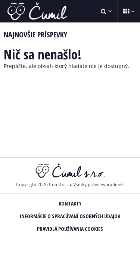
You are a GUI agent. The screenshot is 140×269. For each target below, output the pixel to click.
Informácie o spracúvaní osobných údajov (70, 216)
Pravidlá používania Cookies (70, 228)
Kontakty (70, 203)
